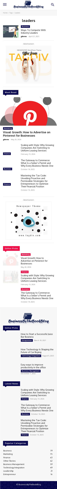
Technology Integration (31, 356)
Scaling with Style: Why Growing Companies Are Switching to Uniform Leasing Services (37, 148)
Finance (7, 154)
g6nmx (6, 139)
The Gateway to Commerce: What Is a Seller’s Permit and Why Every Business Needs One (37, 163)
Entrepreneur (27, 340)
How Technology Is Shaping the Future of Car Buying (37, 351)
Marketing (8, 128)
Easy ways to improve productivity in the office (33, 366)
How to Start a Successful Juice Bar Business (37, 335)
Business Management (31, 371)
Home (5, 13)
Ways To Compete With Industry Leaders (33, 31)
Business (7, 169)
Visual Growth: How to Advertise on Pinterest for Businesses (26, 134)
